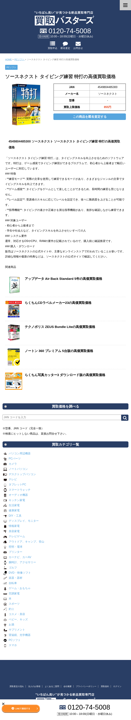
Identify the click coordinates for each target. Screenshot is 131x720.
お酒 (8, 624)
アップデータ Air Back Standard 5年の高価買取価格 (63, 278)
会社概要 (67, 686)
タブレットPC (14, 484)
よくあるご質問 (52, 686)
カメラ (10, 463)
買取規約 (105, 686)
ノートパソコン (15, 468)
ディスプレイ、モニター (21, 520)
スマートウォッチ (17, 489)
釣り (8, 609)
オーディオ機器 (15, 494)
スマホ (10, 645)
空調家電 (11, 593)
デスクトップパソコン (19, 474)
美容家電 (11, 531)
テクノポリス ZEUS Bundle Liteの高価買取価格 (60, 327)
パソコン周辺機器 (17, 453)
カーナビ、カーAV (17, 557)
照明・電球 (12, 546)
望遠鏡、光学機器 (17, 634)
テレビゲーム (14, 536)
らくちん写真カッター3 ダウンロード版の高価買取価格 (65, 375)
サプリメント (14, 629)
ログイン (117, 686)
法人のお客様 (34, 686)
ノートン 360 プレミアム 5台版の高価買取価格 (59, 351)
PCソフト (12, 640)
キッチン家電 (14, 500)
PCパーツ (12, 458)
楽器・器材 (12, 577)
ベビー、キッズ (15, 619)
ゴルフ (10, 567)
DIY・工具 (12, 515)
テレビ (10, 479)
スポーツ (11, 603)
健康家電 (11, 510)
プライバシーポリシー (86, 686)
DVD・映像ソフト (17, 572)
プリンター (12, 551)
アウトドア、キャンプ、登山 (23, 541)
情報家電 (11, 525)
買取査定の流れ (17, 686)
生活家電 (11, 505)
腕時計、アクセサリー (19, 562)
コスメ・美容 (14, 614)
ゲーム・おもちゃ (17, 588)
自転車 (10, 583)
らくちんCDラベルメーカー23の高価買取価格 (58, 303)
